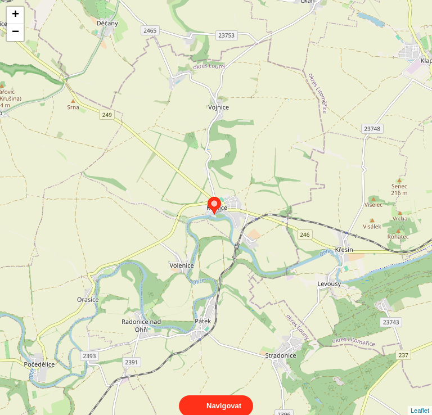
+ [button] (15, 15)
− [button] (15, 32)
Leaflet (420, 400)
